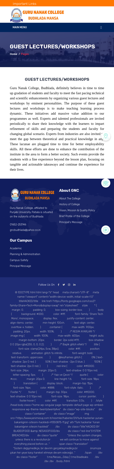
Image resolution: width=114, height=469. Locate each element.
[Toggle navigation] (101, 27)
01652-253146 (18, 224)
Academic (16, 248)
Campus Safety (19, 260)
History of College (69, 204)
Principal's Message (70, 222)
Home (13, 54)
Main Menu (20, 27)
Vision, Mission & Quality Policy (77, 210)
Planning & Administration (25, 254)
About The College (69, 198)
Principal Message (20, 266)
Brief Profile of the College (74, 216)
